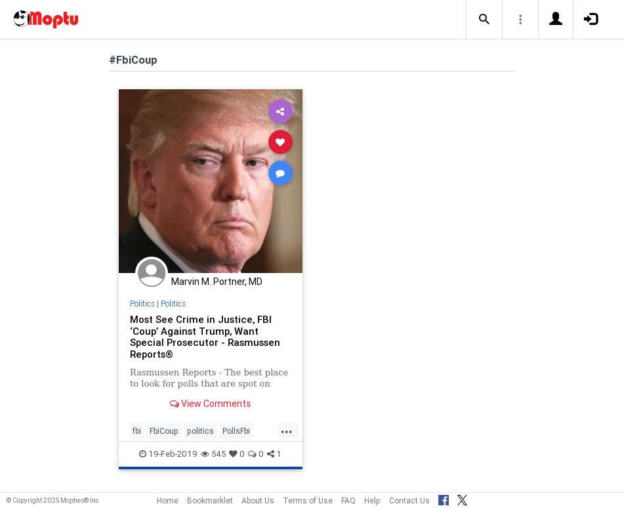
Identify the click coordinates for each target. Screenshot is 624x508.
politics (200, 431)
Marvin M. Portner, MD (216, 281)
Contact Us (409, 500)
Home (167, 500)
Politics (142, 303)
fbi (137, 431)
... (287, 430)
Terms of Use (308, 500)
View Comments (210, 404)
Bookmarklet (210, 500)
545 (213, 453)
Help (372, 500)
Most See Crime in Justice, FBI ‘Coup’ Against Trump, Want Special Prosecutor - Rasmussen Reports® (205, 337)
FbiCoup (164, 431)
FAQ (348, 500)
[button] (484, 20)
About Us (257, 500)
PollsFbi (236, 431)
